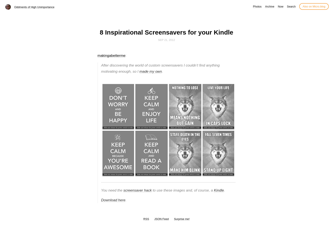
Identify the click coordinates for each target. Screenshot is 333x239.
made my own (151, 71)
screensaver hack (137, 190)
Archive (269, 6)
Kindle (219, 190)
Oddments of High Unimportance (34, 7)
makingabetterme (111, 56)
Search (291, 6)
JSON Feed (161, 219)
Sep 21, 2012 (166, 40)
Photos (257, 6)
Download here (113, 200)
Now (280, 6)
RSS (146, 219)
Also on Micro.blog (314, 6)
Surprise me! (182, 219)
